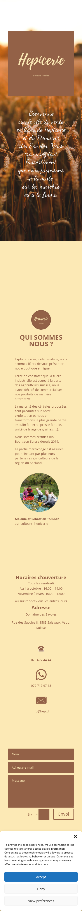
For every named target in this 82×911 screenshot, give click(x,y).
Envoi (63, 814)
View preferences (41, 901)
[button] (75, 836)
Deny (41, 889)
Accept (41, 877)
